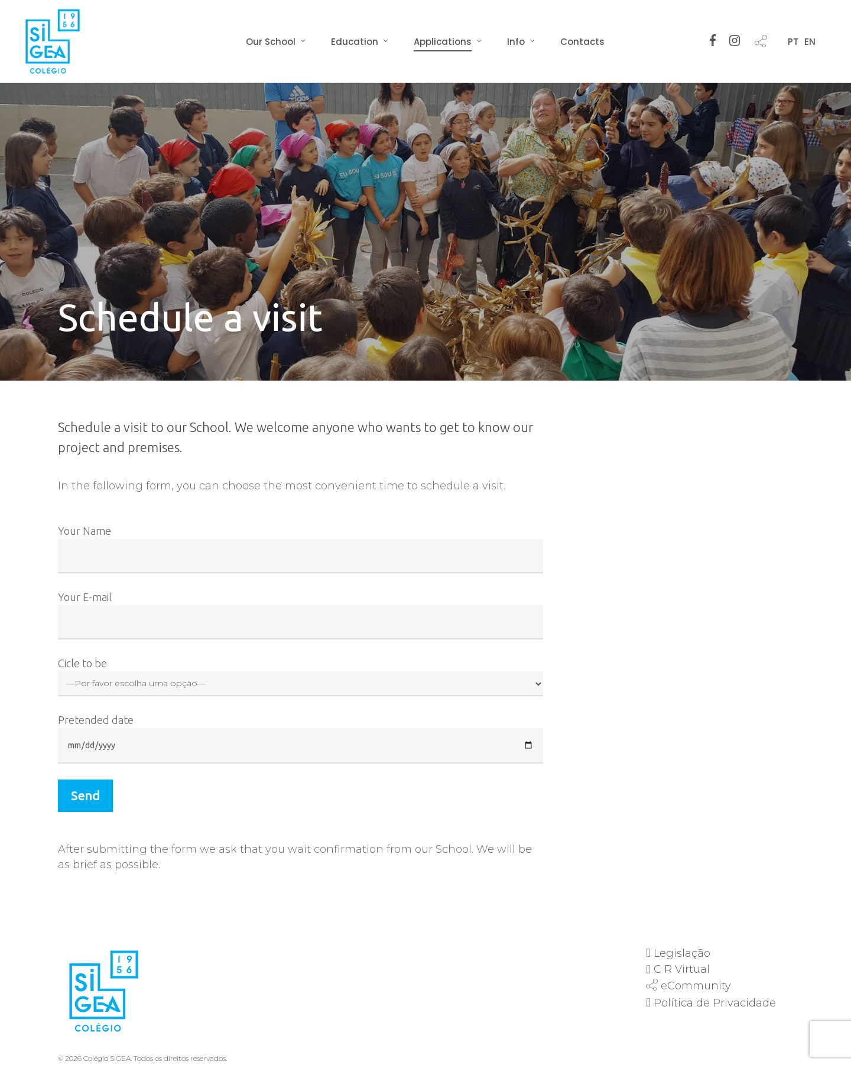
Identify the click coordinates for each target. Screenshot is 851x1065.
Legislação (682, 953)
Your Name (300, 549)
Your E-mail (300, 615)
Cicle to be (300, 676)
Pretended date (300, 739)
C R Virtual (682, 969)
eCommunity (696, 985)
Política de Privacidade (715, 1002)
